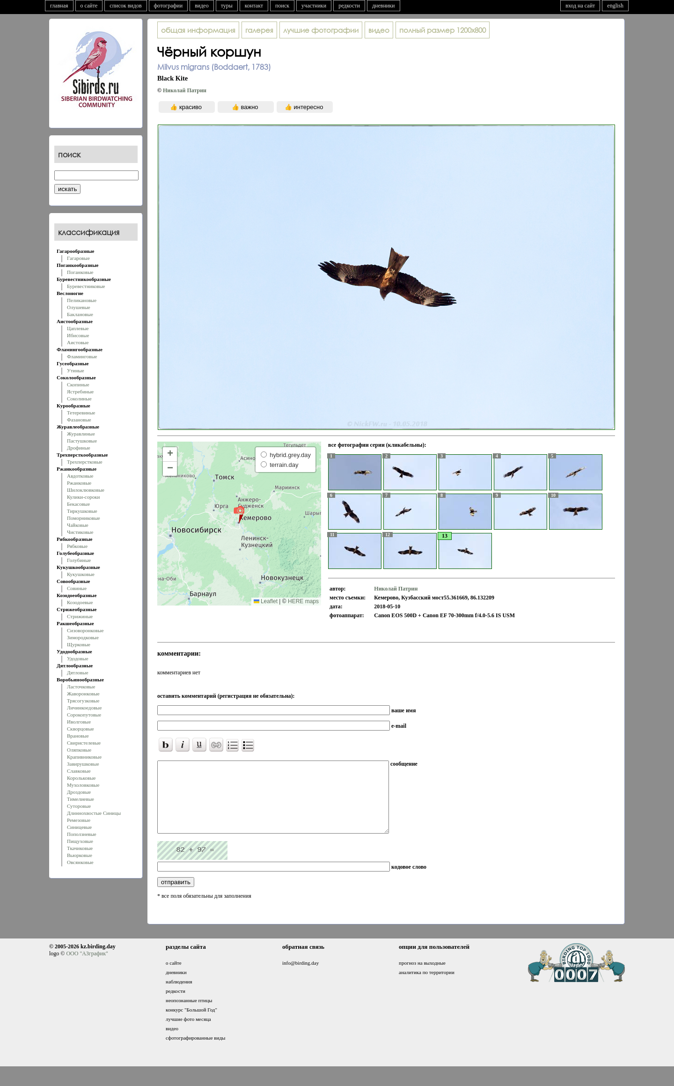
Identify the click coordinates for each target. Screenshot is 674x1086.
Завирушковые (83, 764)
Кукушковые (81, 574)
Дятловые (77, 672)
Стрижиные (80, 616)
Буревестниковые (86, 286)
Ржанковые (79, 483)
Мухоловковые (83, 785)
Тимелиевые (80, 799)
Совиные (77, 588)
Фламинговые (82, 356)
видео (202, 5)
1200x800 (442, 30)
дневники (383, 5)
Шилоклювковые (85, 490)
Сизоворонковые (85, 630)
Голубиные (79, 560)
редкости (349, 5)
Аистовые (77, 342)
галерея (259, 30)
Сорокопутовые (84, 714)
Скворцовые (80, 728)
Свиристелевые (84, 743)
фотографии (168, 5)
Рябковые (77, 546)
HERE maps (303, 601)
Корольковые (81, 778)
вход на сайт (580, 5)
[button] (239, 514)
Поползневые (81, 834)
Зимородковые (83, 637)
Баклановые (80, 314)
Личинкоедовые (84, 707)
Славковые (79, 771)
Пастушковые (82, 440)
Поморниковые (83, 518)
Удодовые (77, 658)
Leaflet (266, 601)
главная (59, 5)
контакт (254, 5)
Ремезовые (78, 820)
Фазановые (79, 419)
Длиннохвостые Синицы (94, 813)
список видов (125, 5)
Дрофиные (78, 448)
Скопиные (78, 384)
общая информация (198, 30)
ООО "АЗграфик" (87, 967)
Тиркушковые (82, 511)
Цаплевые (77, 328)
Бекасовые (78, 504)
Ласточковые (81, 686)
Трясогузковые (83, 700)
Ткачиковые (80, 848)
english (615, 5)
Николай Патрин (184, 90)
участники (313, 5)
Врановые (78, 736)
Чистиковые (80, 532)
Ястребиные (80, 391)
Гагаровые (78, 258)
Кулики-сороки (83, 497)
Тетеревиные (81, 412)
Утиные (75, 370)
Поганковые (80, 272)
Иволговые (79, 721)
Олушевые (78, 307)
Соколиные (79, 398)
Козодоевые (80, 602)
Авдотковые (80, 476)
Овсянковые (80, 862)
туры (227, 5)
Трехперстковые (85, 462)
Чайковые (77, 525)
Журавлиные (81, 433)
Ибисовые (78, 335)
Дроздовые (79, 792)
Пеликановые (81, 300)
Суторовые (79, 806)
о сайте (89, 5)
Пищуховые (80, 841)
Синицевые (79, 827)
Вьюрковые (79, 855)
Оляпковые (79, 750)
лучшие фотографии (321, 30)
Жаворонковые (83, 693)
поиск (282, 5)
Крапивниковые (84, 757)
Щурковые (78, 644)
